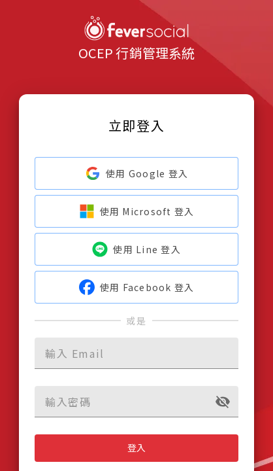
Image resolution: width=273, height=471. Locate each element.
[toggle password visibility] (222, 401)
